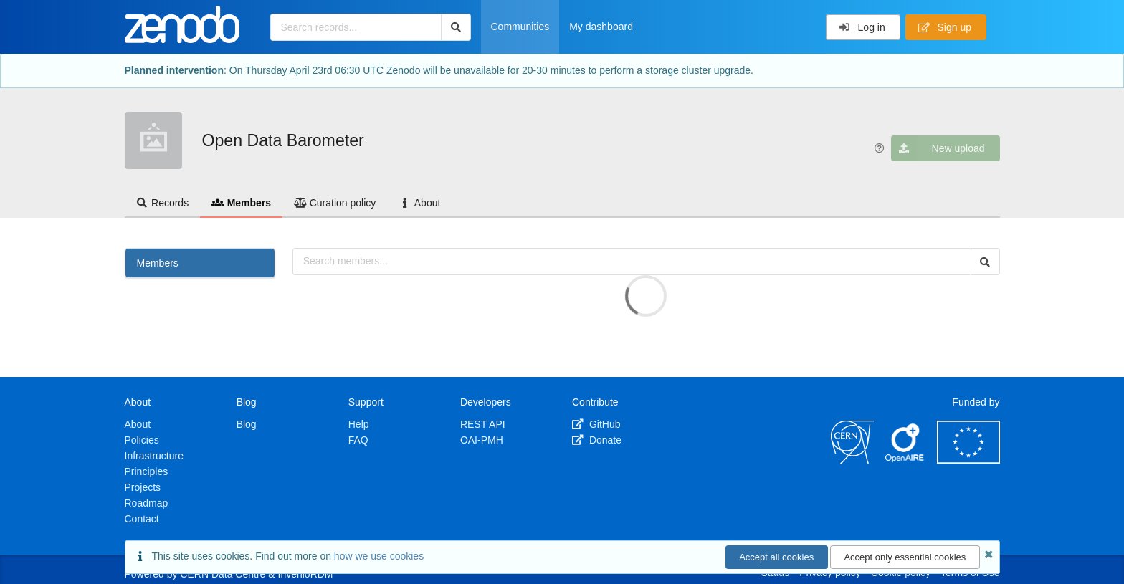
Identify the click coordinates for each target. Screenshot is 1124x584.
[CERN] (852, 460)
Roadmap (146, 503)
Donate (596, 440)
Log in (862, 27)
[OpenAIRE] (905, 460)
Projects (143, 487)
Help (358, 424)
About (419, 203)
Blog (247, 424)
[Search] (456, 27)
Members (241, 203)
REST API (482, 424)
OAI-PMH (481, 440)
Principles (146, 471)
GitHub (596, 424)
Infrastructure (154, 455)
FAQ (358, 440)
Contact (142, 519)
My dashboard (601, 26)
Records (162, 203)
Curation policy (335, 203)
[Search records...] (356, 27)
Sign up (944, 27)
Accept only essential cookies (905, 557)
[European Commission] (968, 460)
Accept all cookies (776, 557)
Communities (520, 26)
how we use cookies (379, 556)
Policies (142, 440)
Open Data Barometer (283, 140)
